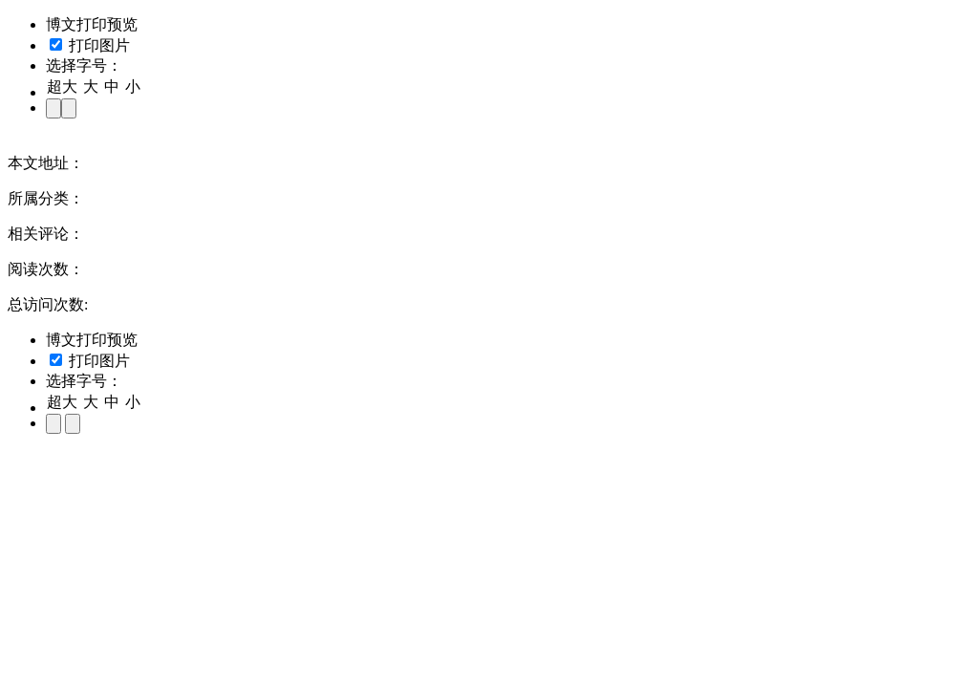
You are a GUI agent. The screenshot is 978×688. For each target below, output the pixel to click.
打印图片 (90, 45)
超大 (62, 86)
